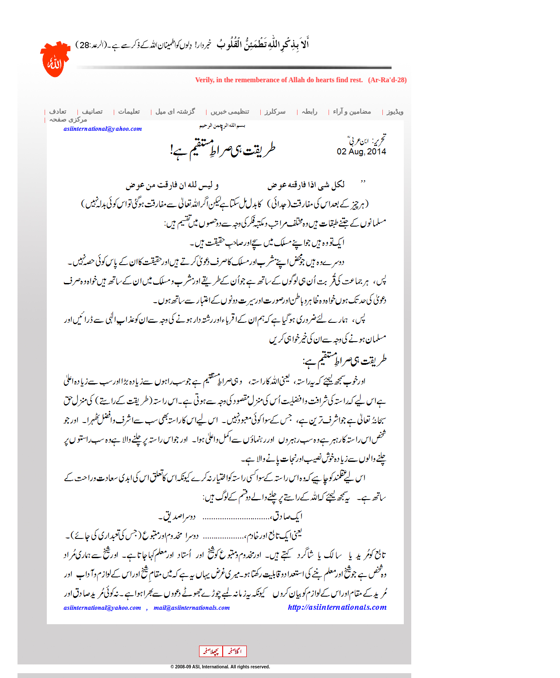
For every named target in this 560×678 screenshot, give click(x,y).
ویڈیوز (395, 111)
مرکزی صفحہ (68, 119)
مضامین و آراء (352, 111)
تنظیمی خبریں (229, 111)
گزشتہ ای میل (175, 111)
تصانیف (92, 111)
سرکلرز (275, 111)
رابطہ (309, 111)
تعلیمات (129, 111)
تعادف (57, 111)
